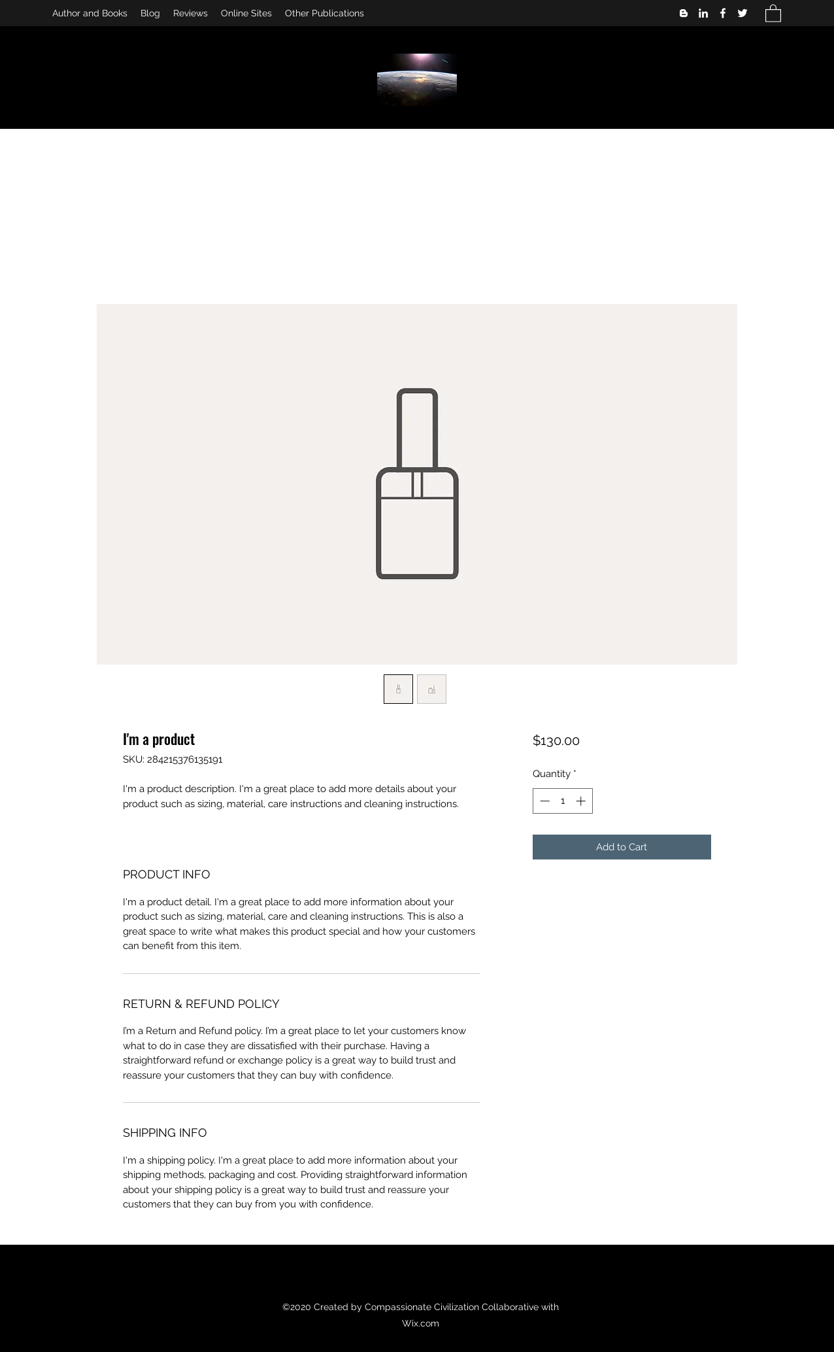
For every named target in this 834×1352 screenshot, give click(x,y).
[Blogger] (683, 13)
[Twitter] (742, 13)
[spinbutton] (562, 801)
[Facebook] (722, 13)
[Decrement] (543, 801)
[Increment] (582, 801)
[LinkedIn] (703, 13)
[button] (773, 12)
